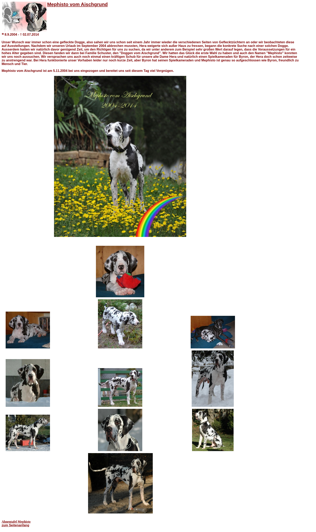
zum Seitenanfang (15, 525)
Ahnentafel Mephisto (16, 521)
